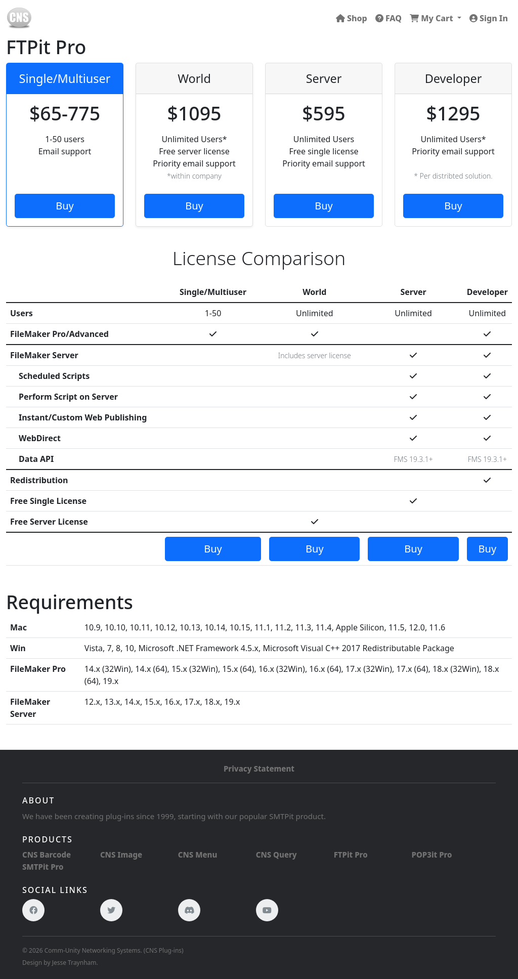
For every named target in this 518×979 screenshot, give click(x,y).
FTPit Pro (351, 854)
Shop (351, 18)
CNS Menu (198, 854)
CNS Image (121, 854)
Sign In (488, 18)
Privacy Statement (259, 768)
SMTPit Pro (43, 867)
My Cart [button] (432, 18)
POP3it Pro (432, 854)
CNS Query (276, 854)
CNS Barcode (46, 854)
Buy (65, 205)
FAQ (388, 18)
